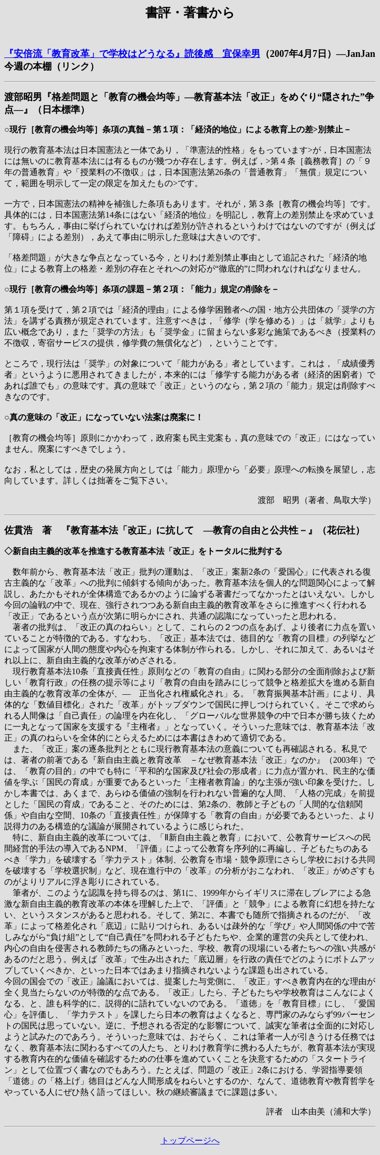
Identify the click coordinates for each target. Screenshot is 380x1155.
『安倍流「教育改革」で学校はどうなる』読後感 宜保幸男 (132, 53)
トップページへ (190, 1140)
